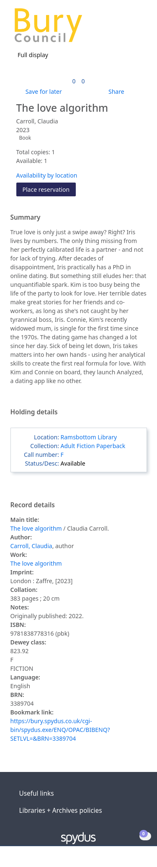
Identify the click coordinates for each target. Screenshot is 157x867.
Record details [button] (32, 505)
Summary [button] (25, 217)
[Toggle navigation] (138, 28)
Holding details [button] (34, 412)
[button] (128, 28)
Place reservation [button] (49, 189)
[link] (73, 81)
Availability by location (46, 175)
